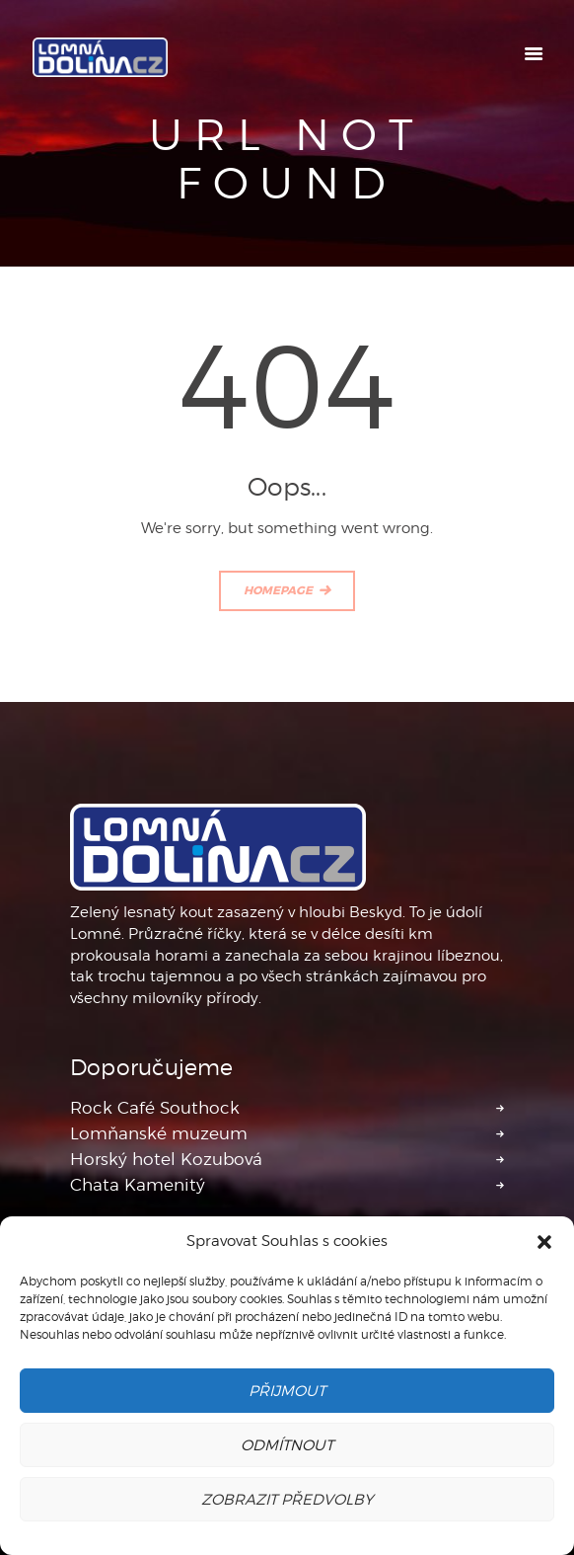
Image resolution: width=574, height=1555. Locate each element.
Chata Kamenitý (137, 1185)
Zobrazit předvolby (287, 1500)
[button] (544, 1242)
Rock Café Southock (155, 1108)
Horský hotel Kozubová (166, 1159)
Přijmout (287, 1391)
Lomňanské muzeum (159, 1133)
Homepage (278, 590)
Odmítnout (287, 1445)
